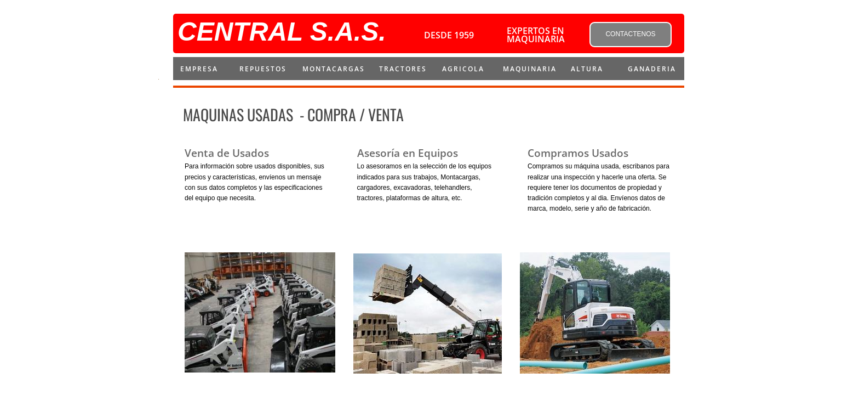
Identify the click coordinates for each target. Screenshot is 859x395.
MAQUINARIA (530, 69)
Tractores (403, 69)
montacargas (333, 69)
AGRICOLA (463, 69)
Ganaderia (652, 69)
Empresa (199, 69)
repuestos (263, 69)
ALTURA (587, 69)
